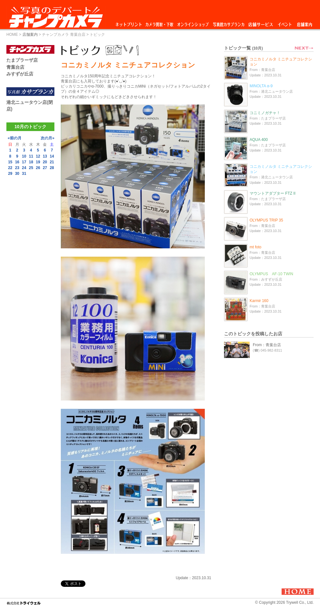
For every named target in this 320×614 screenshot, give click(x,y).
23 (17, 168)
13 (45, 156)
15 (10, 162)
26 (38, 168)
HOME (12, 34)
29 (10, 173)
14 (52, 156)
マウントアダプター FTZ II (272, 193)
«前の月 (14, 138)
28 (52, 168)
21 (52, 162)
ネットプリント (130, 22)
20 (45, 162)
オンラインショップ (192, 22)
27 (45, 168)
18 (31, 162)
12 (38, 156)
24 (24, 168)
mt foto (255, 247)
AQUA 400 (259, 139)
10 (24, 156)
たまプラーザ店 (22, 60)
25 (31, 168)
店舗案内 (304, 22)
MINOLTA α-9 (261, 86)
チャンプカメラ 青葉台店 (63, 34)
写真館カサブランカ (228, 22)
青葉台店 (15, 67)
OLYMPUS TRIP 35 (266, 220)
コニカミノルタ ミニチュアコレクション (281, 61)
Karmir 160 (259, 301)
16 (17, 162)
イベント (284, 22)
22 (10, 168)
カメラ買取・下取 (160, 22)
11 (31, 156)
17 (24, 162)
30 (17, 173)
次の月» (47, 138)
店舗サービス (260, 22)
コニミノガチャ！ (265, 113)
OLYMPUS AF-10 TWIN (271, 274)
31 (24, 173)
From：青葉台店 (267, 345)
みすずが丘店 (19, 73)
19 (38, 162)
